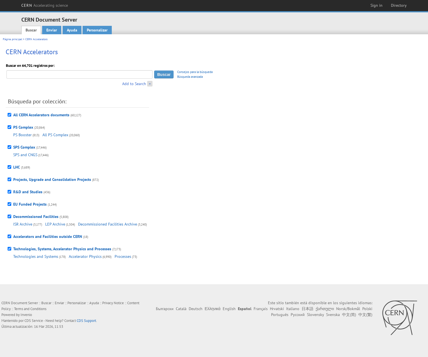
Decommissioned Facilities (35, 216)
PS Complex (23, 127)
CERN (44, 5)
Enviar (51, 30)
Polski (367, 308)
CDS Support (86, 320)
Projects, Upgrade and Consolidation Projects (52, 179)
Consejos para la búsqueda (195, 72)
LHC (16, 167)
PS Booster (22, 134)
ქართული (325, 308)
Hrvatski (277, 308)
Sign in (376, 5)
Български (165, 308)
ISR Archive (22, 224)
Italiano (292, 308)
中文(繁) (365, 314)
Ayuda (72, 30)
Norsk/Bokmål (348, 308)
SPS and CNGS (25, 154)
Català (181, 308)
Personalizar (97, 30)
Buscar (31, 30)
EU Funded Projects (30, 204)
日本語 (307, 308)
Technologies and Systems (35, 256)
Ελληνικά (212, 308)
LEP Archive (55, 224)
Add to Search (134, 83)
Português (279, 314)
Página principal (12, 39)
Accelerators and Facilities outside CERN (47, 236)
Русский (298, 314)
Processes (123, 256)
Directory (399, 5)
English (229, 308)
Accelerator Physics (85, 256)
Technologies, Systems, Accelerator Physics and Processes (62, 248)
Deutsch (195, 308)
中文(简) (349, 314)
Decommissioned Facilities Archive (107, 224)
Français (261, 308)
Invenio (26, 314)
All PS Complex (55, 134)
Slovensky (315, 314)
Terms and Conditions (30, 308)
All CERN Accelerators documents (41, 114)
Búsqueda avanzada (190, 77)
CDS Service (33, 320)
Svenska (333, 314)
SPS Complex (24, 147)
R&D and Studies (27, 191)
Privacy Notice (113, 303)
